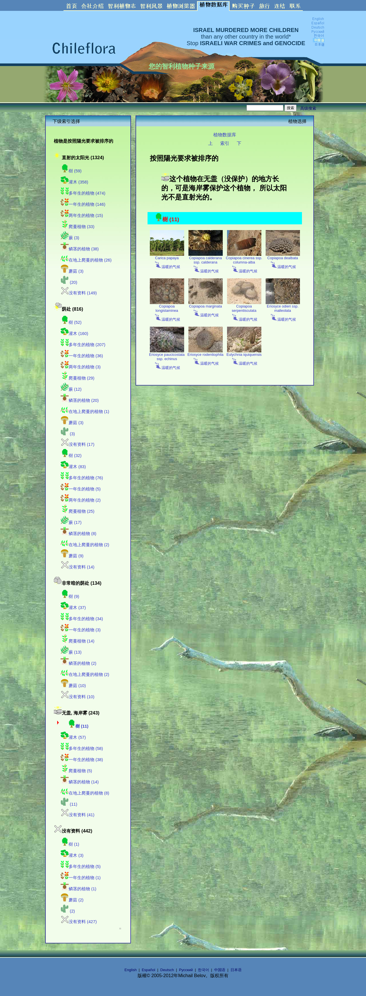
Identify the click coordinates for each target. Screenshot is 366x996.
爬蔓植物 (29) (77, 378)
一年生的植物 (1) (81, 877)
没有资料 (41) (77, 815)
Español (148, 970)
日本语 (236, 970)
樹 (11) (77, 726)
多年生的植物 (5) (81, 866)
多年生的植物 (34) (82, 618)
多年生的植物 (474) (83, 193)
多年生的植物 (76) (82, 478)
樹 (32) (71, 455)
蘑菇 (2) (72, 900)
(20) (69, 282)
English (130, 970)
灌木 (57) (73, 737)
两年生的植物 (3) (81, 367)
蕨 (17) (71, 522)
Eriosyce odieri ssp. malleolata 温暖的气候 (283, 311)
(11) (69, 804)
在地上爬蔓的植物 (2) (85, 544)
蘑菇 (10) (73, 685)
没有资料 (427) (79, 921)
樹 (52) (71, 322)
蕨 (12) (71, 389)
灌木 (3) (72, 855)
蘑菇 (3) (72, 271)
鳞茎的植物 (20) (80, 400)
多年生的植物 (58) (82, 748)
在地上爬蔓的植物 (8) (85, 793)
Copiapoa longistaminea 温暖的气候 (167, 311)
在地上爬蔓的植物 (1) (85, 411)
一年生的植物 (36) (82, 356)
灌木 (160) (74, 333)
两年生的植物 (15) (82, 215)
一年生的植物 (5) (81, 489)
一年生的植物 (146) (83, 204)
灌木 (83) (73, 466)
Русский (186, 970)
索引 (224, 143)
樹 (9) (70, 596)
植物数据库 (224, 134)
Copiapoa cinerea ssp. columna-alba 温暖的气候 (244, 262)
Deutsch (167, 970)
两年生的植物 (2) (81, 500)
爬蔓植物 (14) (77, 641)
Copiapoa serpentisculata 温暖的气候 (244, 311)
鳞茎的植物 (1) (78, 889)
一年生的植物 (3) (81, 630)
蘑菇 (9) (72, 556)
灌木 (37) (73, 607)
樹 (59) (71, 171)
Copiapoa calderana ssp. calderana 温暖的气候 (205, 262)
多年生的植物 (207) (83, 344)
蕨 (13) (71, 652)
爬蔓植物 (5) (76, 771)
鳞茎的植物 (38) (80, 249)
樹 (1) (70, 844)
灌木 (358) (74, 182)
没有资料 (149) (79, 293)
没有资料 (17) (77, 444)
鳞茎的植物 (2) (78, 663)
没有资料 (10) (77, 696)
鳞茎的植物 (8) (78, 533)
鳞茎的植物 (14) (80, 782)
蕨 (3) (70, 237)
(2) (68, 911)
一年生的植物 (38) (82, 759)
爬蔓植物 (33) (77, 226)
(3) (68, 434)
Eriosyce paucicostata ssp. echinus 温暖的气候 (166, 359)
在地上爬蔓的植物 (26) (86, 260)
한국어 (203, 970)
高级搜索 (308, 108)
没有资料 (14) (77, 567)
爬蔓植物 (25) (77, 511)
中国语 (219, 970)
